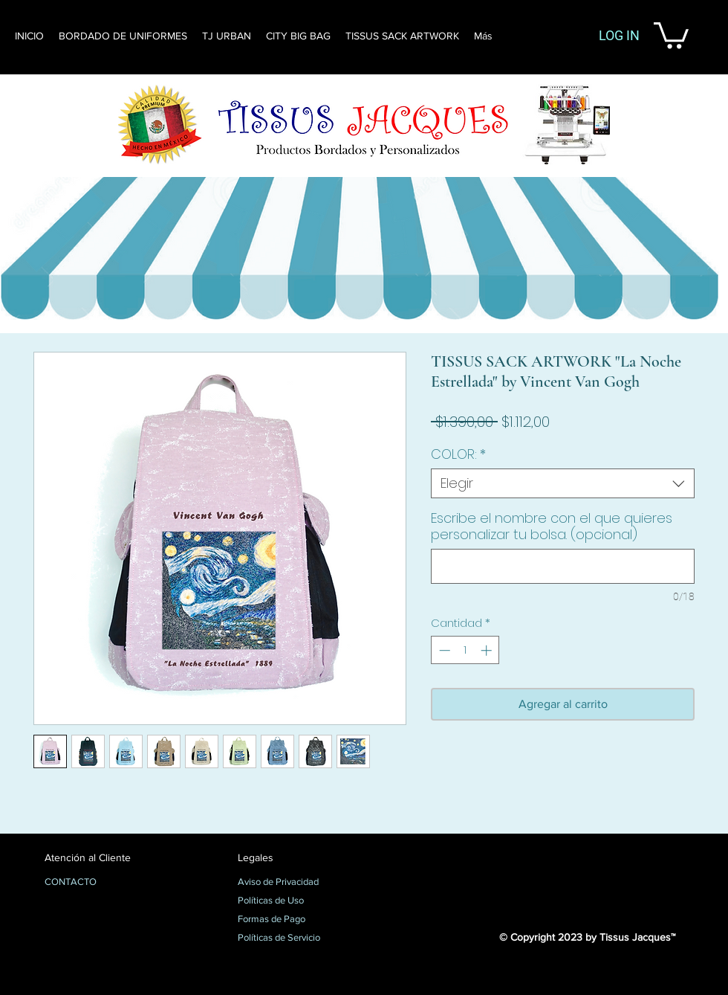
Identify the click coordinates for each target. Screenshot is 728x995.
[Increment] (488, 650)
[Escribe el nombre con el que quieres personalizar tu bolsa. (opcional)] (563, 566)
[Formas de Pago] (290, 920)
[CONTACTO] (97, 883)
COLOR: (458, 454)
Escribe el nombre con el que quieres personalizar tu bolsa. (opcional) (551, 526)
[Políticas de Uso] (290, 901)
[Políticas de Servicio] (290, 938)
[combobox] (563, 483)
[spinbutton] (465, 650)
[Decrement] (443, 650)
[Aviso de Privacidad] (290, 883)
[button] (671, 33)
